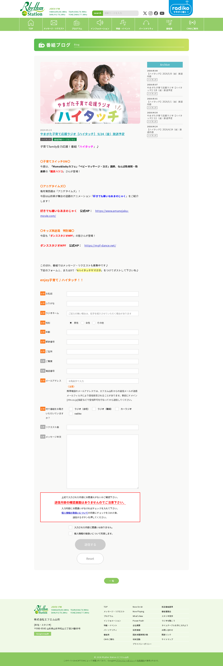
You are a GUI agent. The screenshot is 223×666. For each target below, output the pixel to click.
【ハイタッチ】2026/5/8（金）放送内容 (165, 75)
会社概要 (136, 625)
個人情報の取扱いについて (74, 512)
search (97, 13)
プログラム (108, 616)
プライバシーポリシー (142, 644)
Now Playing (138, 611)
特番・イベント (110, 625)
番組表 (106, 634)
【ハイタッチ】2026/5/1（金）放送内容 (165, 103)
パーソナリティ (110, 630)
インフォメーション (112, 620)
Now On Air (138, 607)
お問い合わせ (167, 630)
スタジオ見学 (167, 616)
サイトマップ (167, 639)
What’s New (138, 616)
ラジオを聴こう (168, 620)
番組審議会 (166, 611)
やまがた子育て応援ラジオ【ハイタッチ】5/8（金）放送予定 (164, 89)
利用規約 (140, 660)
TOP (106, 607)
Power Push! (138, 620)
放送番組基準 (167, 607)
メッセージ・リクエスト (114, 611)
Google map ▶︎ (42, 633)
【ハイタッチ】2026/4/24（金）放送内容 (164, 130)
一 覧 (111, 580)
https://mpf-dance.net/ (100, 245)
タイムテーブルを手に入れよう (175, 625)
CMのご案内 (109, 639)
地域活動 (136, 639)
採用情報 (136, 630)
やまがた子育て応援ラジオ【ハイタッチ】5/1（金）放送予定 (164, 117)
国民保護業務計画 (140, 634)
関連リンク (166, 634)
